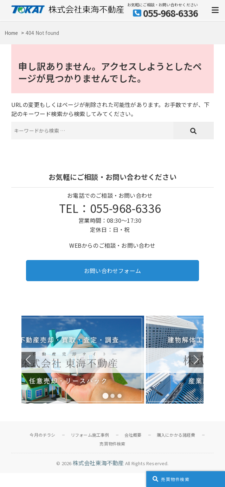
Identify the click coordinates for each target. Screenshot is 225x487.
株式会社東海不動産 (98, 462)
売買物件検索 (112, 444)
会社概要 (133, 435)
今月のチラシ (42, 435)
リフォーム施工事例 (90, 435)
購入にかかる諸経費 (176, 435)
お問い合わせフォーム (112, 270)
